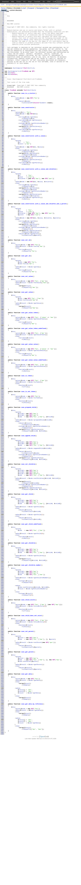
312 (2, 600)
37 (3, 80)
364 (2, 699)
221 (2, 428)
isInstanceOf (28, 121)
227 (2, 439)
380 (2, 729)
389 (2, 746)
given (18, 133)
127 (2, 250)
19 (3, 45)
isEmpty (26, 152)
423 (2, 810)
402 (2, 771)
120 (2, 237)
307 (2, 591)
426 (2, 816)
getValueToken (39, 381)
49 (3, 102)
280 (2, 540)
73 (3, 148)
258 (2, 498)
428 (2, 820)
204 (2, 396)
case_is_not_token (28, 468)
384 (2, 737)
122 (2, 241)
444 (2, 850)
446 (2, 854)
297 (2, 572)
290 (2, 559)
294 (2, 566)
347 (2, 667)
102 (2, 203)
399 (2, 765)
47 (3, 99)
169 (2, 330)
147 (2, 288)
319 (2, 614)
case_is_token (26, 449)
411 (2, 788)
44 (3, 93)
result (23, 294)
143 (2, 280)
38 (3, 81)
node (22, 116)
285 (2, 549)
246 (2, 475)
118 (2, 233)
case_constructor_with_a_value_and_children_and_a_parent (43, 242)
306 (2, 589)
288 (2, 555)
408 (2, 782)
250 (2, 483)
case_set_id (25, 286)
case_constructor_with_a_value (33, 161)
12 (3, 32)
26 (3, 59)
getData (37, 814)
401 (2, 769)
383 (2, 735)
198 (2, 384)
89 (3, 178)
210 (2, 407)
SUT (33, 83)
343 (2, 659)
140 (2, 275)
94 (3, 188)
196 (2, 381)
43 (3, 91)
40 (3, 85)
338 (2, 650)
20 (3, 47)
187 (2, 364)
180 (2, 350)
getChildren (34, 150)
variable (23, 142)
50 (3, 104)
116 (2, 229)
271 (2, 523)
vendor (31, 5)
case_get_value (27, 348)
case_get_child (27, 591)
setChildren (38, 572)
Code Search (57, 1)
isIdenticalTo (28, 280)
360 (2, 691)
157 (2, 307)
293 (2, 564)
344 (2, 661)
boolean (22, 460)
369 (2, 708)
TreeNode (25, 83)
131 (2, 258)
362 (2, 695)
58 (3, 119)
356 (2, 684)
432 (2, 828)
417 (2, 799)
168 (2, 328)
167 (2, 326)
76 (3, 153)
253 (2, 489)
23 (3, 53)
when (18, 116)
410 (2, 786)
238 (2, 460)
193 (2, 375)
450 (2, 862)
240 (2, 464)
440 (2, 843)
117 (2, 231)
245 (2, 473)
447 (2, 856)
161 (2, 314)
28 (3, 63)
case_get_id (25, 305)
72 (3, 146)
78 (3, 157)
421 (2, 807)
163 (2, 318)
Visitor (14, 87)
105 (2, 208)
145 (2, 284)
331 (2, 636)
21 (3, 49)
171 (2, 333)
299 (2, 576)
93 (3, 186)
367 (2, 704)
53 (3, 110)
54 (3, 112)
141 (2, 277)
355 (2, 682)
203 (2, 394)
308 (2, 593)
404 (2, 774)
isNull (25, 144)
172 (2, 335)
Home (3, 8)
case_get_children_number (31, 676)
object (22, 119)
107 (2, 212)
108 (2, 214)
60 (3, 123)
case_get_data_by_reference (32, 843)
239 (2, 462)
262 (2, 506)
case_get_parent (27, 780)
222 (2, 430)
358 (2, 687)
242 (2, 468)
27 (3, 61)
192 (2, 373)
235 (2, 454)
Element (43, 121)
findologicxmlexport (20, 5)
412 (2, 790)
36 (3, 78)
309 (2, 595)
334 (2, 642)
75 (3, 152)
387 (2, 742)
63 (3, 129)
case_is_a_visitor (28, 110)
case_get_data (26, 807)
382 (2, 733)
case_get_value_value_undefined (33, 430)
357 (2, 685)
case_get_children (28, 650)
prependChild (39, 502)
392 (2, 752)
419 (2, 803)
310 (2, 597)
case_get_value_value (29, 411)
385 (2, 739)
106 (2, 210)
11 (3, 30)
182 (2, 354)
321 (2, 617)
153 (2, 299)
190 (2, 369)
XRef (48, 1)
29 (3, 64)
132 (2, 259)
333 (2, 640)
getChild (37, 606)
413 (2, 792)
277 (2, 534)
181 (2, 352)
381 (2, 731)
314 (2, 604)
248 (2, 479)
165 (2, 322)
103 (2, 205)
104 (2, 206)
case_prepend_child (28, 487)
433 (2, 829)
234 (2, 453)
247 (2, 477)
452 (2, 865)
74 (3, 150)
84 (3, 169)
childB (21, 496)
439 (2, 841)
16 (3, 40)
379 (2, 727)
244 (2, 472)
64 (3, 131)
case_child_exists (28, 718)
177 (2, 345)
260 (2, 502)
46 (3, 97)
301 (2, 579)
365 (2, 701)
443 (2, 848)
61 (3, 125)
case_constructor (27, 127)
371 (2, 712)
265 (2, 511)
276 (2, 532)
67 (3, 136)
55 (3, 114)
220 (2, 426)
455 (2, 871)
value (21, 170)
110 (2, 218)
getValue (36, 142)
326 (2, 627)
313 (2, 602)
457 (2, 875)
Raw (46, 8)
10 (3, 28)
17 (3, 42)
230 (2, 445)
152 (2, 297)
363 (2, 697)
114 (2, 225)
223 (2, 432)
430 (2, 824)
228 (2, 441)
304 (2, 585)
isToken (37, 456)
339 (2, 651)
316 (2, 608)
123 (2, 242)
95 (3, 189)
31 (3, 68)
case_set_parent (27, 756)
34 (3, 74)
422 (2, 809)
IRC (24, 1)
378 (2, 725)
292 (2, 562)
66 (3, 134)
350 (2, 672)
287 (2, 553)
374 (2, 718)
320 (2, 615)
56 (3, 116)
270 (2, 521)
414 (2, 793)
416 (2, 797)
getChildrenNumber (39, 146)
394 (2, 756)
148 (2, 290)
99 (3, 197)
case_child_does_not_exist (31, 737)
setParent (38, 769)
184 (2, 358)
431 (2, 826)
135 (2, 265)
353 (2, 678)
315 (2, 606)
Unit (51, 5)
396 (2, 759)
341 (2, 655)
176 (2, 343)
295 (2, 568)
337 (2, 648)
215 (2, 417)
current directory (14, 10)
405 (2, 776)
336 (2, 646)
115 (2, 227)
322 (2, 619)
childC (21, 566)
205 (2, 398)
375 (2, 720)
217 (2, 420)
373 (2, 716)
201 (2, 390)
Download (53, 8)
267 (2, 515)
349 (2, 670)
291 (2, 561)
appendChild (38, 536)
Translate (37, 1)
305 (2, 587)
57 (3, 117)
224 (2, 434)
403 (2, 773)
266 (2, 513)
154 (2, 301)
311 (2, 598)
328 (2, 631)
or (28, 45)
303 (2, 583)
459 (2, 879)
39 (3, 83)
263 (2, 508)
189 (2, 367)
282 (2, 543)
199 (2, 386)
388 (2, 744)
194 (2, 377)
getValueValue (39, 419)
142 (2, 278)
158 (2, 309)
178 (2, 347)
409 (2, 784)
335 (2, 644)
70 (3, 142)
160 (2, 312)
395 (2, 757)
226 (2, 437)
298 (2, 574)
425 (2, 814)
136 (2, 267)
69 (3, 140)
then (18, 117)
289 (2, 557)
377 (2, 723)
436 (2, 835)
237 (2, 458)
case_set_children (28, 555)
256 (2, 494)
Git (44, 1)
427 (2, 818)
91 (3, 182)
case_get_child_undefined (31, 627)
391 (2, 750)
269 (2, 519)
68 (3, 138)
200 (2, 388)
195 (2, 379)
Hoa (14, 80)
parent (21, 256)
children (22, 212)
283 (2, 545)
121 (2, 239)
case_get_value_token (29, 373)
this (13, 114)
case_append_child (28, 521)
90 (3, 180)
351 (2, 674)
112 (2, 222)
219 (2, 424)
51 (3, 106)
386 (2, 740)
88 (3, 176)
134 (2, 263)
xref (2, 5)
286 (2, 551)
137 (2, 269)
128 (2, 252)
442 (2, 846)
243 (2, 470)
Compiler (19, 80)
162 (2, 316)
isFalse (26, 481)
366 (2, 703)
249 (2, 481)
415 (2, 795)
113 (2, 223)
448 (2, 858)
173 (2, 337)
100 (2, 199)
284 (2, 547)
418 (2, 801)
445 (2, 852)
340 (2, 653)
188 (2, 365)
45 (3, 95)
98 (3, 195)
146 (2, 286)
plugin (9, 5)
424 (2, 812)
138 (2, 271)
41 (3, 87)
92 (3, 184)
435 (2, 833)
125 (2, 246)
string (22, 138)
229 (2, 443)
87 (3, 174)
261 (2, 504)
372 (2, 714)
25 (3, 57)
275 (2, 530)
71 (3, 144)
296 (2, 570)
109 (2, 216)
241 (2, 466)
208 (2, 403)
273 (2, 526)
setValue (37, 337)
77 (3, 155)
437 (2, 837)
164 (2, 320)
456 (2, 873)
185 (2, 360)
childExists (38, 725)
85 (3, 170)
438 (2, 839)
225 (2, 436)
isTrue (25, 462)
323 (2, 621)
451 (2, 863)
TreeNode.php (62, 5)
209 (2, 405)
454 (2, 869)
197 (2, 383)
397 (2, 761)
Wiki (12, 1)
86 (3, 172)
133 (2, 261)
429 (2, 822)
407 (2, 780)
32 (3, 70)
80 (3, 161)
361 (2, 693)
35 (3, 76)
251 (2, 485)
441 (2, 845)
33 (3, 72)
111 (2, 220)
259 (2, 500)
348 (2, 668)
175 (2, 341)
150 (2, 294)
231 (2, 447)
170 (2, 331)
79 (3, 159)
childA (21, 494)
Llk (54, 5)
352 (2, 676)
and (25, 45)
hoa (35, 5)
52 (3, 108)
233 (2, 451)
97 (3, 193)
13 (3, 34)
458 (2, 877)
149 (2, 292)
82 (3, 165)
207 (2, 401)
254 (2, 490)
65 (3, 133)
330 (2, 634)
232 (2, 449)
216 (2, 419)
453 (2, 867)
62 (3, 127)
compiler (41, 5)
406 (2, 778)
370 (2, 710)
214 (2, 415)
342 (2, 657)
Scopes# (30, 8)
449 (2, 860)
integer (22, 146)
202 (2, 392)
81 (3, 163)
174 (2, 339)
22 (3, 51)
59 (3, 121)
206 (2, 400)
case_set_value (27, 330)
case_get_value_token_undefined (33, 392)
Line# (23, 8)
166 (2, 324)
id (23, 133)
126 (2, 248)
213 (2, 413)
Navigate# (39, 8)
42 (3, 89)
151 (2, 295)
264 (2, 509)
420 (2, 805)
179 (2, 348)
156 (2, 305)
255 (2, 492)
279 (2, 538)
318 (2, 612)
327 (2, 629)
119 (2, 235)
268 (2, 517)
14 (3, 36)
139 (2, 273)
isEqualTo (26, 140)
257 (2, 496)
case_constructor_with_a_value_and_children (38, 201)
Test (46, 5)
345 (2, 663)
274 (2, 528)
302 (2, 581)
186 (2, 362)
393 (2, 754)
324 (2, 623)
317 (2, 610)
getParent (36, 153)
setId (36, 294)
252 (2, 487)
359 (2, 689)
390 (2, 748)
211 (2, 409)
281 (2, 542)
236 (2, 456)
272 (2, 525)
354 (2, 680)
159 (2, 311)
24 (3, 55)
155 (2, 303)
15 (3, 38)
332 (2, 638)
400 (2, 767)
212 (2, 411)
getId (33, 138)
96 (3, 191)
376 (2, 721)
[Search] (68, 8)
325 (2, 625)
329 (2, 632)
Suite (34, 106)
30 (3, 66)
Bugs (30, 1)
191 (2, 371)
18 (3, 44)
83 (3, 167)
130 (2, 256)
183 (2, 356)
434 (2, 831)
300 (2, 578)
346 (2, 665)
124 (2, 244)
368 (2, 706)
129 (2, 254)
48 (3, 100)
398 (2, 763)
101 (2, 201)
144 (2, 282)
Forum (18, 1)
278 (2, 536)
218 (2, 422)
